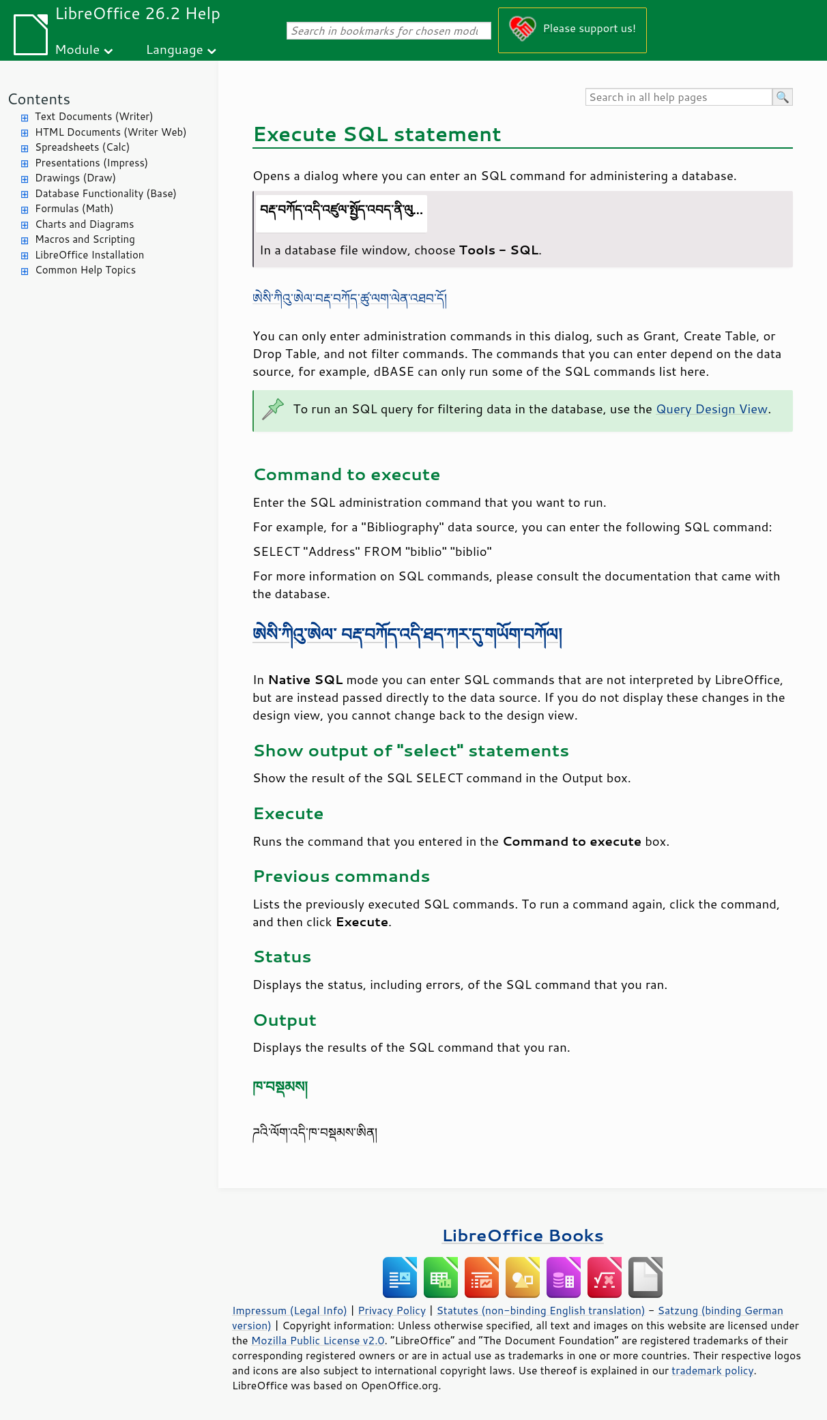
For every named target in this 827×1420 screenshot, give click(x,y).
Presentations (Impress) (91, 163)
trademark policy (712, 1370)
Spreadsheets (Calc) (82, 147)
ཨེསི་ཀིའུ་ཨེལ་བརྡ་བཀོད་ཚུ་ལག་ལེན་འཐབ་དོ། (349, 298)
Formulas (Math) (74, 208)
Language (174, 49)
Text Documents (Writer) (94, 116)
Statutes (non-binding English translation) (540, 1310)
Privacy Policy (392, 1310)
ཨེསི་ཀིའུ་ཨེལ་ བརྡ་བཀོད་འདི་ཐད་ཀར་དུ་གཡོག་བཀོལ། (407, 634)
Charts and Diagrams (84, 224)
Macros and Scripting (85, 239)
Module (77, 49)
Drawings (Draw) (75, 178)
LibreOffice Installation (89, 255)
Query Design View (712, 408)
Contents (38, 98)
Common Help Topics (85, 270)
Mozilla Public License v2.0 (318, 1340)
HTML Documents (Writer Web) (111, 132)
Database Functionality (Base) (106, 193)
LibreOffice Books (522, 1235)
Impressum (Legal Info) (289, 1310)
